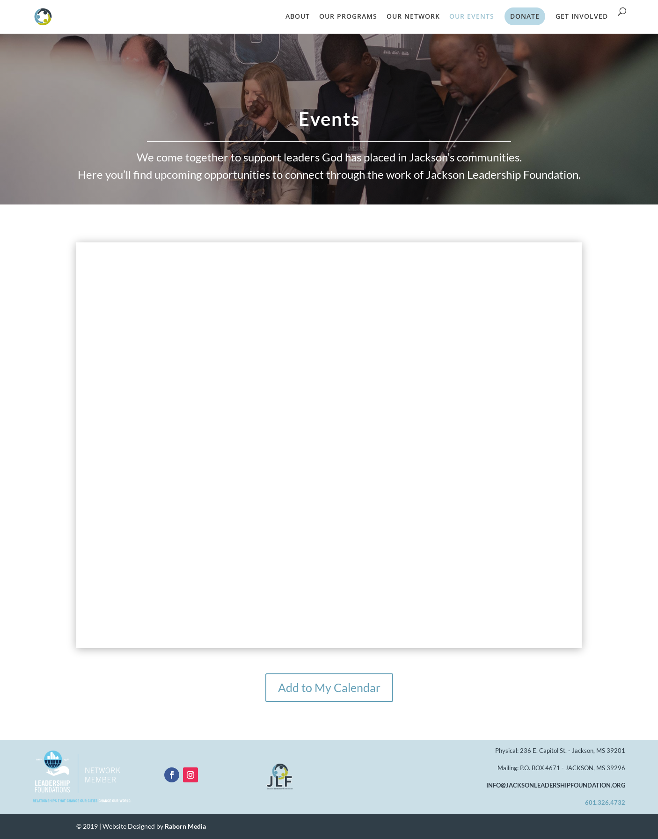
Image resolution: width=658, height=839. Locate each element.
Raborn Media (185, 826)
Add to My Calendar (329, 687)
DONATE (525, 16)
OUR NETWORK (413, 17)
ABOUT (297, 17)
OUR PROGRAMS (348, 17)
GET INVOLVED (582, 17)
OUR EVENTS (471, 17)
